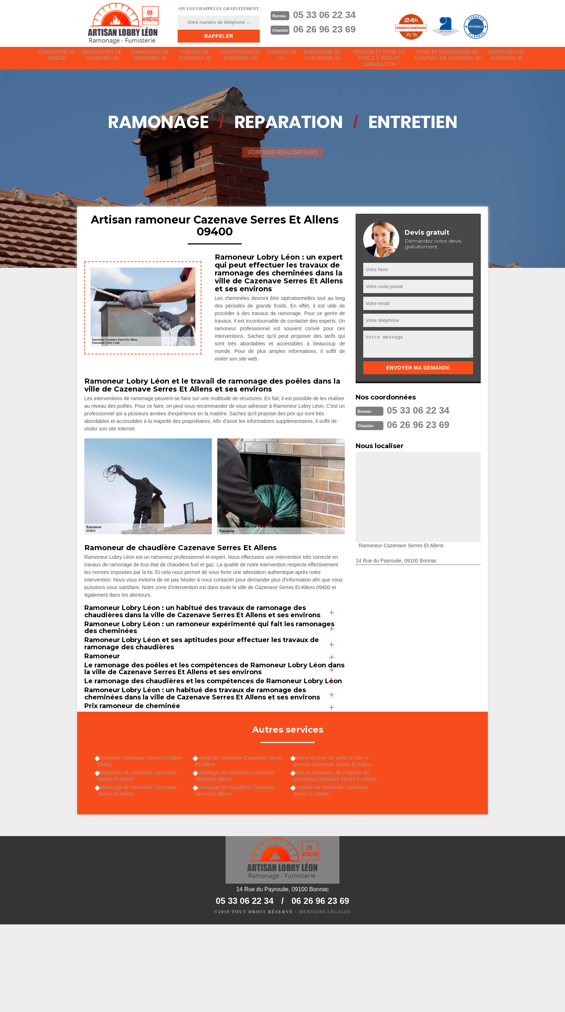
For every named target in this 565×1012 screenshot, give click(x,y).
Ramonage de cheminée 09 (151, 58)
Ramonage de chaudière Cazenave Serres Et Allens (239, 875)
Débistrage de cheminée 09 (241, 58)
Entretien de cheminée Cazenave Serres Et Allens (334, 875)
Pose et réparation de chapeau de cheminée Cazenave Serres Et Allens (339, 858)
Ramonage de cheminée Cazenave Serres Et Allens (141, 875)
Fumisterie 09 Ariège (56, 58)
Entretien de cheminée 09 (506, 58)
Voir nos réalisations (282, 158)
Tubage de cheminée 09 (195, 58)
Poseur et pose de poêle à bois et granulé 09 (381, 61)
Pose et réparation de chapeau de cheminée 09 (448, 58)
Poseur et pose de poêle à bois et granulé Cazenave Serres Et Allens (336, 841)
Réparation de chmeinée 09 (102, 58)
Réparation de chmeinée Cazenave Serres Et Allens (141, 858)
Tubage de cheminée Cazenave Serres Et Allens (235, 841)
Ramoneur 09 (284, 58)
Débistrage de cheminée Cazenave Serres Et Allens (239, 858)
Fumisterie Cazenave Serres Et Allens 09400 (144, 841)
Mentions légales (325, 999)
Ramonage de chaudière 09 (325, 58)
